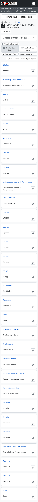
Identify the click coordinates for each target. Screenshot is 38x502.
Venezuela (7, 138)
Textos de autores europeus (14, 373)
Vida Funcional (8, 109)
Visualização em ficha (9, 49)
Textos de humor (9, 358)
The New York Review (11, 329)
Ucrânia (6, 241)
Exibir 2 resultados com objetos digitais (21, 59)
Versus (5, 123)
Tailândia (6, 476)
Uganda (6, 227)
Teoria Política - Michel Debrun (14, 446)
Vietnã (5, 94)
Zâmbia (6, 65)
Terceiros (6, 402)
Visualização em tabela (27, 49)
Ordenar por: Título (10, 54)
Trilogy (5, 271)
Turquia (6, 256)
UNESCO (6, 212)
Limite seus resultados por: (19, 16)
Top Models (7, 285)
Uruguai (6, 167)
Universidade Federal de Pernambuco (17, 182)
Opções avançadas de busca (16, 37)
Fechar (20, 22)
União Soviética (9, 198)
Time (5, 315)
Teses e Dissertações (11, 388)
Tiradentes (7, 300)
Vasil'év (6, 153)
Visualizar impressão (10, 44)
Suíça (5, 490)
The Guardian (8, 344)
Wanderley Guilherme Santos (14, 79)
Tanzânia (6, 461)
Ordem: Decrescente (27, 54)
